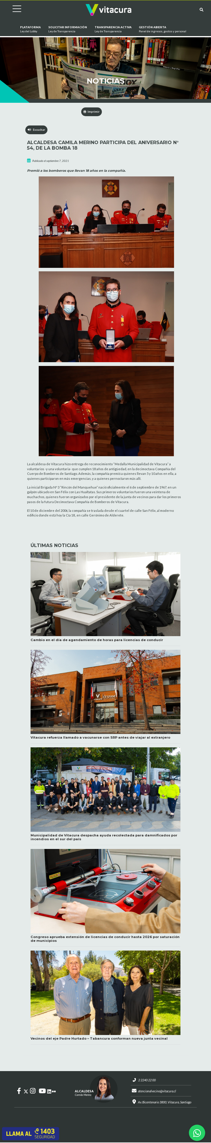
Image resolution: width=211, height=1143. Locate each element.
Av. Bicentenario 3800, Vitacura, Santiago (164, 1103)
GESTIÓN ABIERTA (162, 30)
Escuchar (36, 129)
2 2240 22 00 (146, 1080)
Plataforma (30, 30)
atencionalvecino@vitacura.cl (157, 1092)
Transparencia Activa (112, 30)
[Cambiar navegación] (12, 9)
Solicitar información (67, 30)
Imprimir (91, 111)
